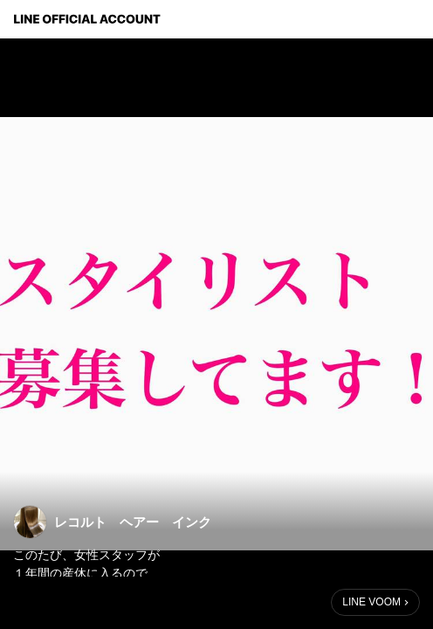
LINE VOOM (371, 602)
